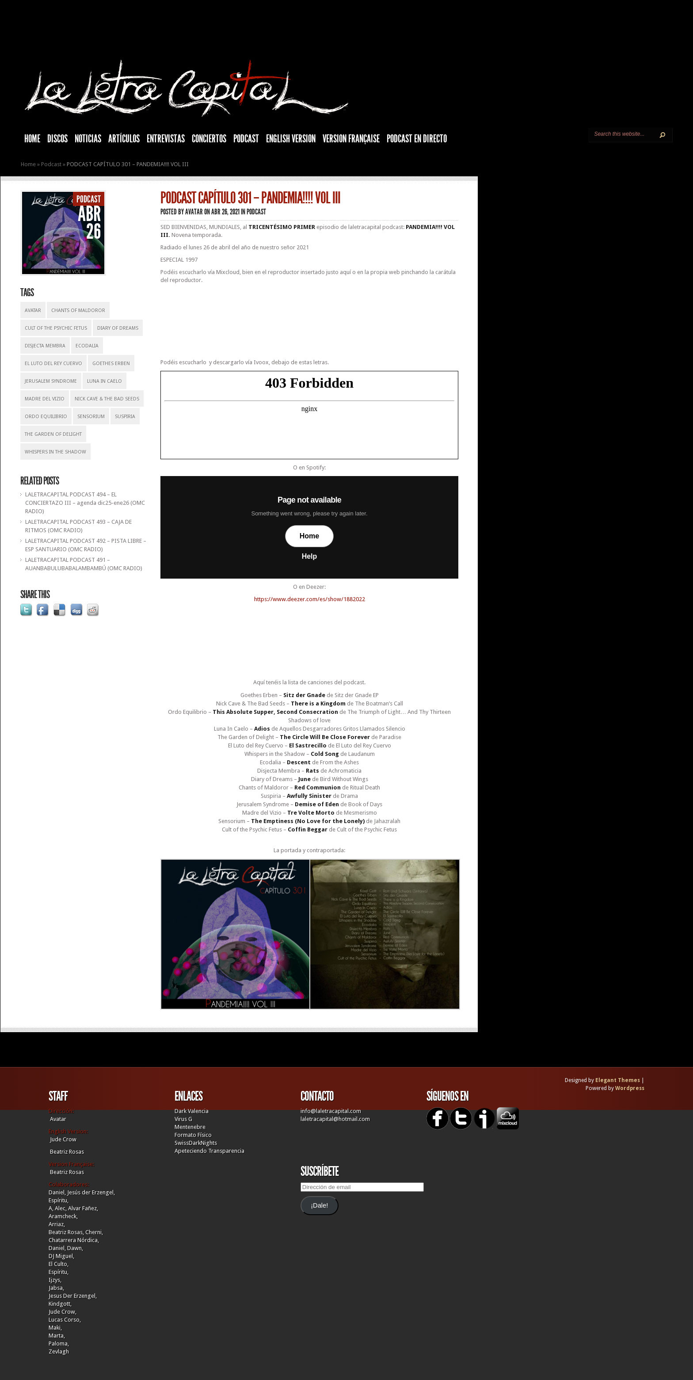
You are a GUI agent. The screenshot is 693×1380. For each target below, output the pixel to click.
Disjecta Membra (45, 346)
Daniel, (57, 1192)
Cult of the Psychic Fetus (56, 328)
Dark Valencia (192, 1111)
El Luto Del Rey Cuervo (53, 363)
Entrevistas (166, 139)
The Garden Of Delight (53, 434)
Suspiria (125, 416)
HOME (32, 139)
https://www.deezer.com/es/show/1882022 (309, 599)
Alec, (61, 1208)
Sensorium (91, 416)
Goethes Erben (111, 363)
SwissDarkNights (196, 1143)
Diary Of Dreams (117, 328)
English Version (291, 139)
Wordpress (629, 1088)
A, (51, 1208)
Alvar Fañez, (83, 1208)
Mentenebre (190, 1127)
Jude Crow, (62, 1311)
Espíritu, (59, 1200)
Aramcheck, (63, 1216)
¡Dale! (319, 1205)
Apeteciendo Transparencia (209, 1150)
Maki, (55, 1327)
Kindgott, (60, 1303)
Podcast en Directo (417, 139)
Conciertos (209, 139)
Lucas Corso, (65, 1319)
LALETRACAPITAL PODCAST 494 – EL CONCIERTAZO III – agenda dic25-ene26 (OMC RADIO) (85, 503)
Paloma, (59, 1343)
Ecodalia (87, 346)
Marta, (57, 1335)
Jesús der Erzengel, (91, 1192)
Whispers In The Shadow (55, 452)
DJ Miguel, (61, 1256)
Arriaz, (57, 1224)
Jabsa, (56, 1288)
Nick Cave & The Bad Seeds (107, 399)
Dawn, (74, 1248)
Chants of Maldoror (78, 310)
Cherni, (94, 1232)
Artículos (124, 139)
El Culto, (59, 1264)
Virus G (183, 1119)
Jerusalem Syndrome (51, 381)
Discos (57, 139)
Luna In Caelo (104, 381)
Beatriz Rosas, (67, 1232)
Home (28, 164)
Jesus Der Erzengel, (73, 1295)
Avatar (33, 310)
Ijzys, (55, 1280)
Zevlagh (59, 1351)
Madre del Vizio (45, 399)
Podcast (246, 139)
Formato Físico (193, 1135)
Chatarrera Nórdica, (74, 1240)
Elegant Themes (617, 1080)
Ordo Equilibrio (46, 416)
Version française (351, 139)
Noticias (88, 139)
